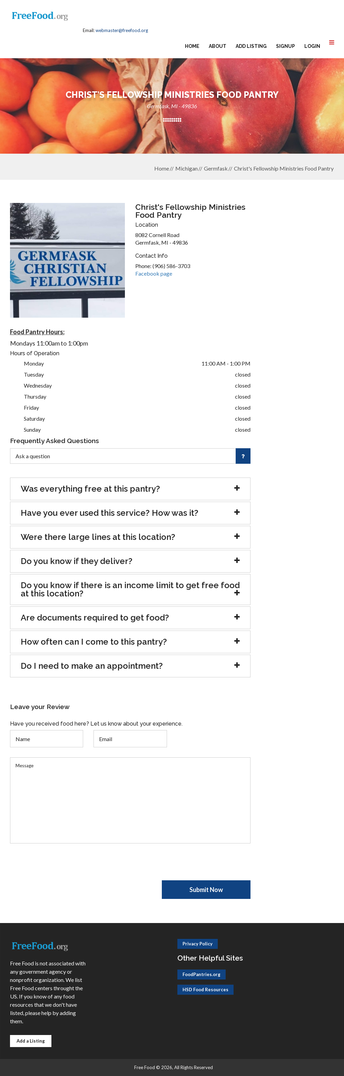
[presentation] (62, 866)
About (217, 46)
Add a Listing (31, 1041)
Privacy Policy (198, 943)
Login (312, 46)
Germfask (216, 168)
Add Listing (251, 46)
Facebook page (153, 273)
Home (192, 46)
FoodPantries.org (201, 974)
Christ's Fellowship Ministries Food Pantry (284, 168)
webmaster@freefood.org (122, 30)
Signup (285, 46)
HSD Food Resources (205, 989)
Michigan (186, 168)
